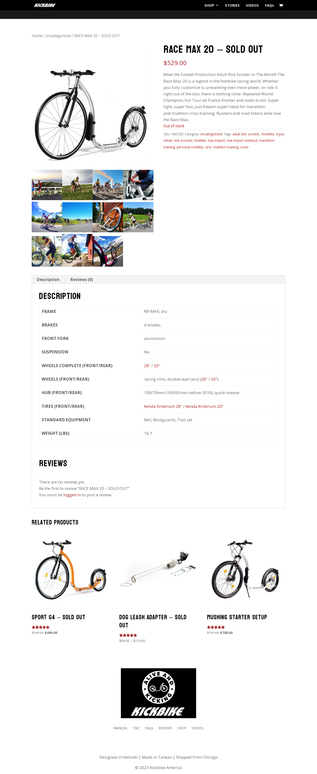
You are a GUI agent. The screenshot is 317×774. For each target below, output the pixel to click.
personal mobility (190, 147)
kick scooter (183, 140)
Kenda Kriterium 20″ (204, 406)
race (208, 147)
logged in (72, 494)
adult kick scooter (246, 134)
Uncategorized (58, 35)
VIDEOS (252, 6)
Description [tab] (48, 279)
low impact (216, 140)
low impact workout (242, 140)
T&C (136, 728)
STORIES (232, 6)
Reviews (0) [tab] (81, 279)
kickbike (200, 140)
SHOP (209, 6)
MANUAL (121, 728)
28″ (147, 365)
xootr (244, 147)
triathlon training (225, 147)
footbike (267, 134)
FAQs (269, 6)
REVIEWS (165, 728)
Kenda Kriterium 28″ (163, 406)
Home (37, 35)
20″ (157, 365)
